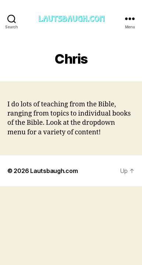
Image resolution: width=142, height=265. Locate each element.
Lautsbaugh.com (54, 170)
